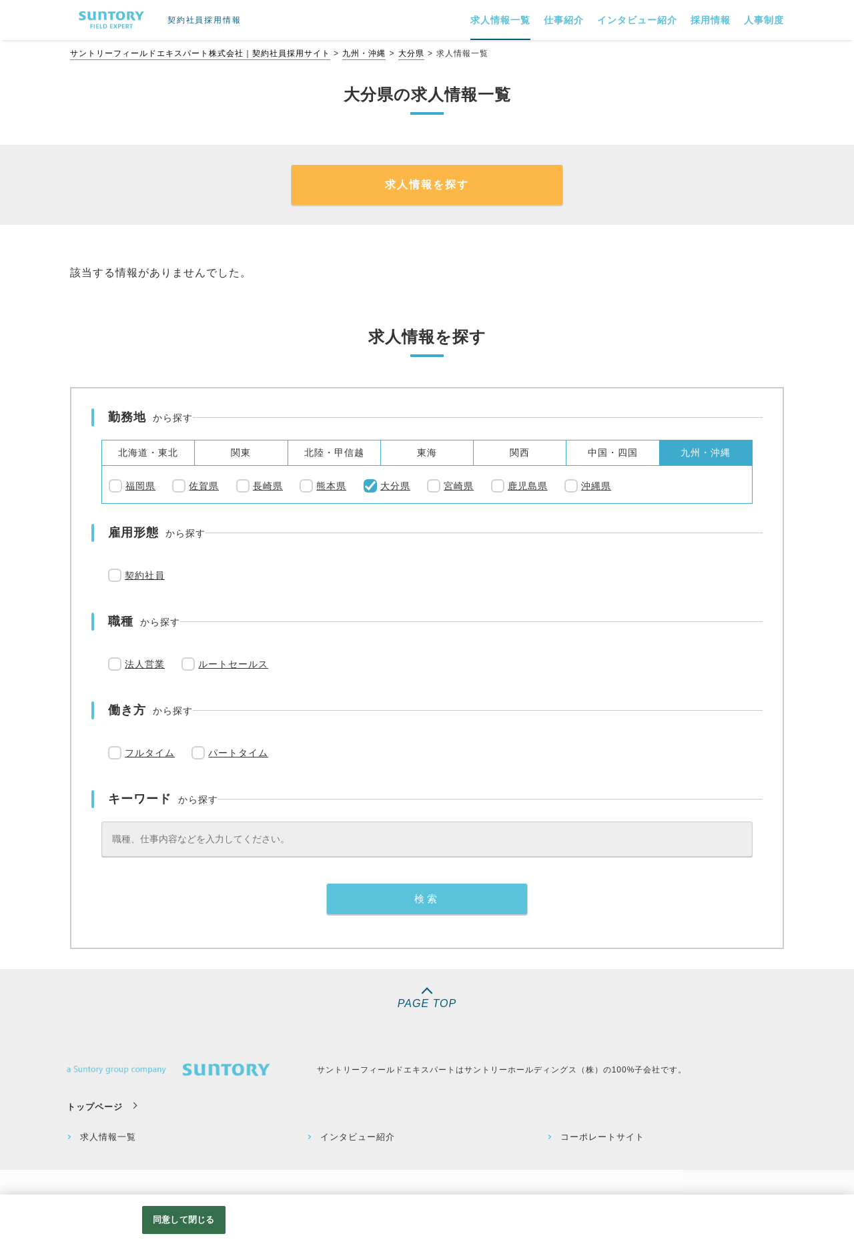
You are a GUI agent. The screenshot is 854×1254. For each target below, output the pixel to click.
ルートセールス (233, 664)
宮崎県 (459, 486)
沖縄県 (596, 486)
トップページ (95, 1107)
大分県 (411, 53)
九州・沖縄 (364, 53)
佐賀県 (204, 486)
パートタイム (238, 752)
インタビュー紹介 (357, 1137)
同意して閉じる (183, 1220)
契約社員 (145, 575)
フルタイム (150, 752)
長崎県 (268, 486)
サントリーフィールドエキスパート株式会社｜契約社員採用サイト (200, 53)
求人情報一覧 (108, 1137)
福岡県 (140, 486)
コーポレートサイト (602, 1137)
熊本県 (331, 486)
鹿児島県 (528, 486)
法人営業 (145, 664)
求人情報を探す (427, 184)
